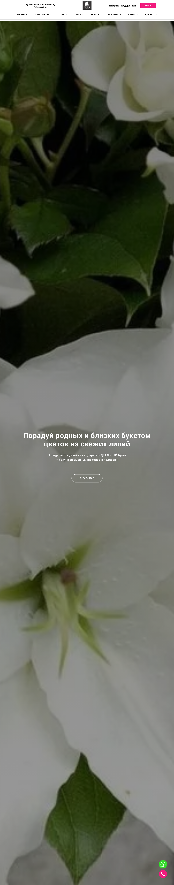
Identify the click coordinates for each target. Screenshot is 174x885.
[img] (163, 874)
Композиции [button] (42, 14)
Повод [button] (132, 14)
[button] (87, 478)
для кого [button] (150, 14)
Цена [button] (62, 14)
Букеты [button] (21, 14)
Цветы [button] (78, 14)
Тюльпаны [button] (112, 14)
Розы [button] (94, 14)
